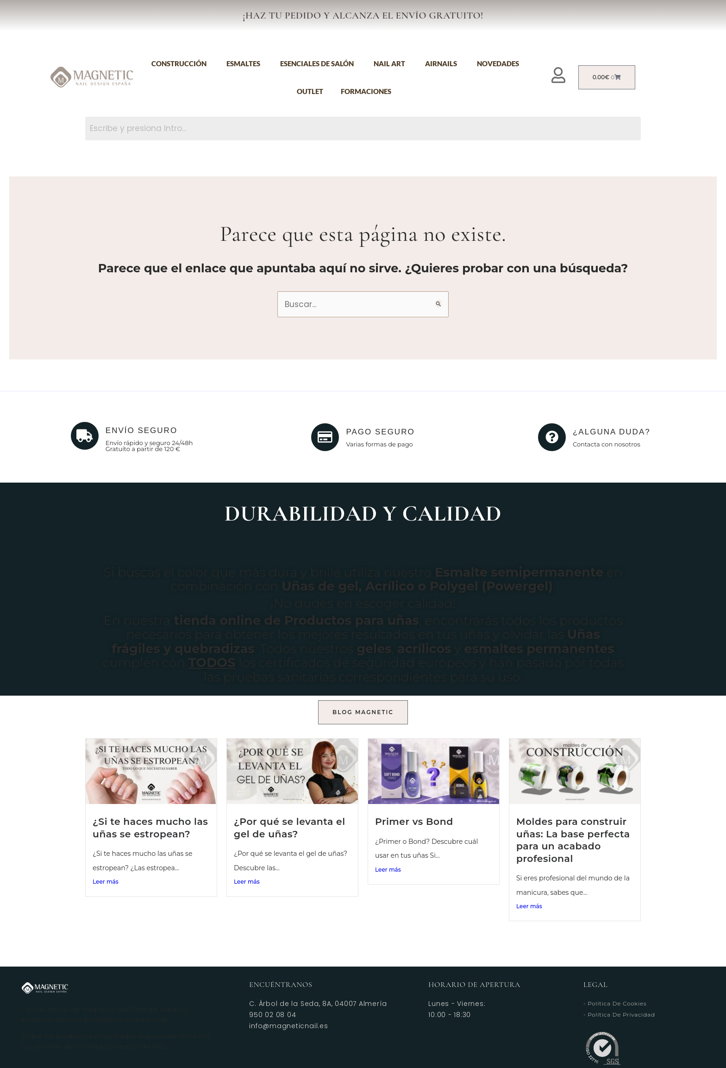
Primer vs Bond (414, 821)
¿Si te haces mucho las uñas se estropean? (150, 828)
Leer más (106, 881)
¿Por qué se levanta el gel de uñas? (289, 828)
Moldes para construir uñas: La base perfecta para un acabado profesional (573, 840)
